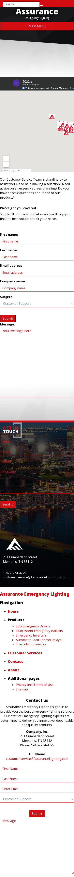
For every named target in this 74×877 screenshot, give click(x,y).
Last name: (9, 250)
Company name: (13, 281)
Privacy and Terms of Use (34, 685)
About (13, 670)
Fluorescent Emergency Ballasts (39, 631)
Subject (6, 297)
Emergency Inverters (31, 635)
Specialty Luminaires (31, 644)
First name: (9, 234)
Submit (8, 318)
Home (13, 611)
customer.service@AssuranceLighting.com (37, 758)
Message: (7, 324)
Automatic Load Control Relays (38, 640)
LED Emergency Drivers (33, 626)
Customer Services (25, 653)
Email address (11, 265)
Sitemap (22, 689)
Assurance (37, 11)
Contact (15, 661)
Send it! (8, 504)
